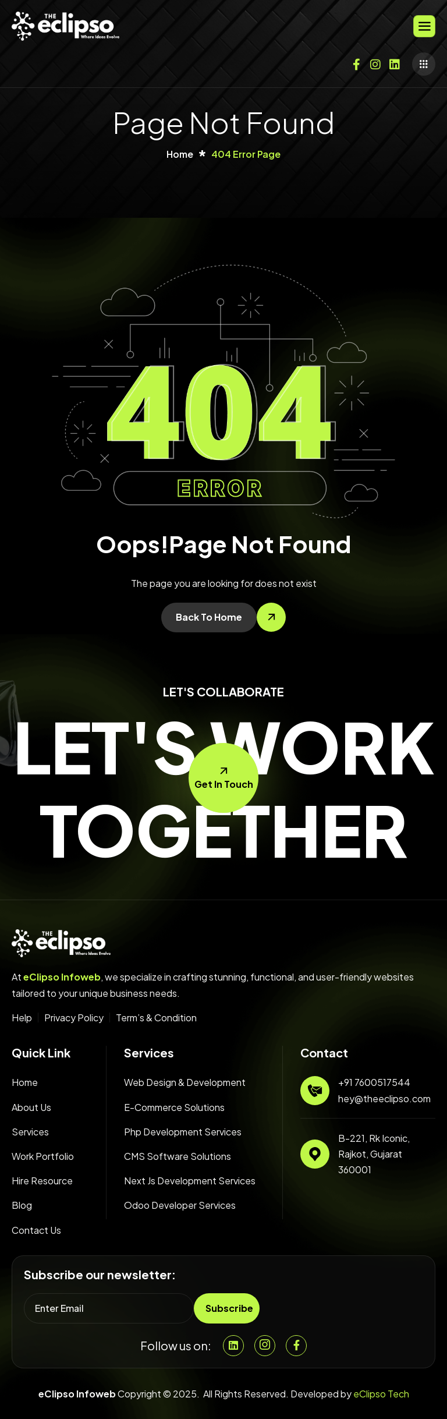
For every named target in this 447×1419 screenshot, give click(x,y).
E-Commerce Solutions (174, 1107)
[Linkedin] (233, 1345)
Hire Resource (42, 1180)
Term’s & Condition (156, 1018)
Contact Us (36, 1230)
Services (30, 1132)
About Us (31, 1107)
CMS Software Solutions (177, 1156)
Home (25, 1082)
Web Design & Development (185, 1082)
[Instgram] (264, 1345)
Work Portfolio (43, 1156)
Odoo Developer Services (180, 1205)
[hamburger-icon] (424, 26)
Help (22, 1018)
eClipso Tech (381, 1394)
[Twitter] (394, 62)
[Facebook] (356, 62)
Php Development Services (183, 1132)
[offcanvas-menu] (423, 64)
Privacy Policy (74, 1018)
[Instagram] (375, 62)
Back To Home (209, 617)
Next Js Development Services (190, 1180)
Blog (22, 1205)
